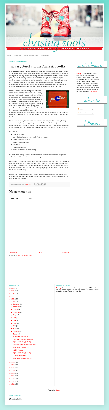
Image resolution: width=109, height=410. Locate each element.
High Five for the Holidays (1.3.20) (23, 358)
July (14, 318)
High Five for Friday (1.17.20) (22, 347)
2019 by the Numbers (19, 355)
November (16, 307)
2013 (13, 378)
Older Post (65, 252)
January (15, 334)
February (16, 331)
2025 (13, 288)
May (14, 323)
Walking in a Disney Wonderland (23, 339)
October (15, 309)
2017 (13, 368)
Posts (80, 109)
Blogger (58, 390)
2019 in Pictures (18, 350)
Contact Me (45, 55)
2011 (13, 384)
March (15, 328)
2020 (13, 301)
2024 (13, 291)
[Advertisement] (88, 164)
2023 (13, 293)
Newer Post (13, 252)
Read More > (93, 91)
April (14, 326)
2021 (13, 299)
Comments (82, 113)
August (15, 315)
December (16, 304)
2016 (13, 370)
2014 (13, 376)
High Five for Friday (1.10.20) (22, 353)
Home (9, 55)
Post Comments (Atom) (25, 255)
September (16, 312)
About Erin (17, 55)
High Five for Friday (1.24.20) (22, 342)
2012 (13, 381)
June (14, 320)
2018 (13, 365)
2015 (13, 373)
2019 (13, 362)
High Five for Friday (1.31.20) (22, 336)
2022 (13, 296)
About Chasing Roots (31, 55)
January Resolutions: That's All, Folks (24, 344)
